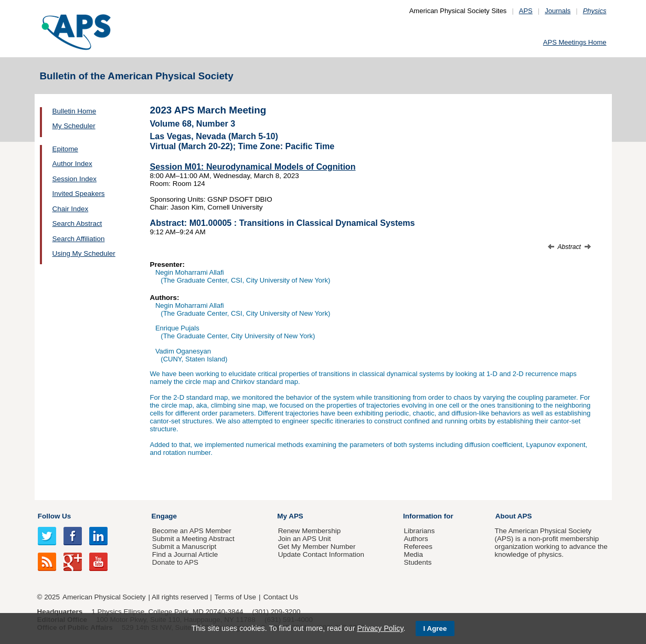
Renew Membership (309, 531)
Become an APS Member (191, 531)
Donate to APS (175, 562)
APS (526, 11)
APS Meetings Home (575, 42)
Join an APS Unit (304, 539)
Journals (557, 11)
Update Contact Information (321, 554)
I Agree (435, 628)
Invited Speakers (78, 194)
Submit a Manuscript (184, 546)
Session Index (74, 179)
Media (413, 554)
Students (417, 562)
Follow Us (54, 516)
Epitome (65, 149)
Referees (418, 546)
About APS (513, 516)
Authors (416, 539)
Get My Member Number (317, 546)
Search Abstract (77, 223)
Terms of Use (235, 597)
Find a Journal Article (185, 554)
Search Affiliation (78, 239)
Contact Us (280, 597)
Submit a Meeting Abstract (193, 539)
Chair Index (70, 209)
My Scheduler (74, 126)
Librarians (419, 531)
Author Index (72, 164)
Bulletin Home (74, 111)
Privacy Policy (380, 628)
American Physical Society (103, 597)
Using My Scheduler (83, 253)
